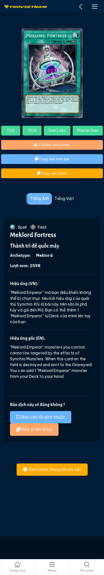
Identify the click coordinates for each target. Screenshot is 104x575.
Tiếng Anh (39, 198)
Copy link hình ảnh (52, 159)
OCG (32, 130)
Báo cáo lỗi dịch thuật (40, 417)
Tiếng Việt (64, 198)
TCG (11, 130)
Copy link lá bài (52, 173)
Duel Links (57, 130)
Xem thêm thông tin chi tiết (52, 469)
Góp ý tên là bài (34, 429)
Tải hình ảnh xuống (52, 144)
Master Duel (87, 130)
